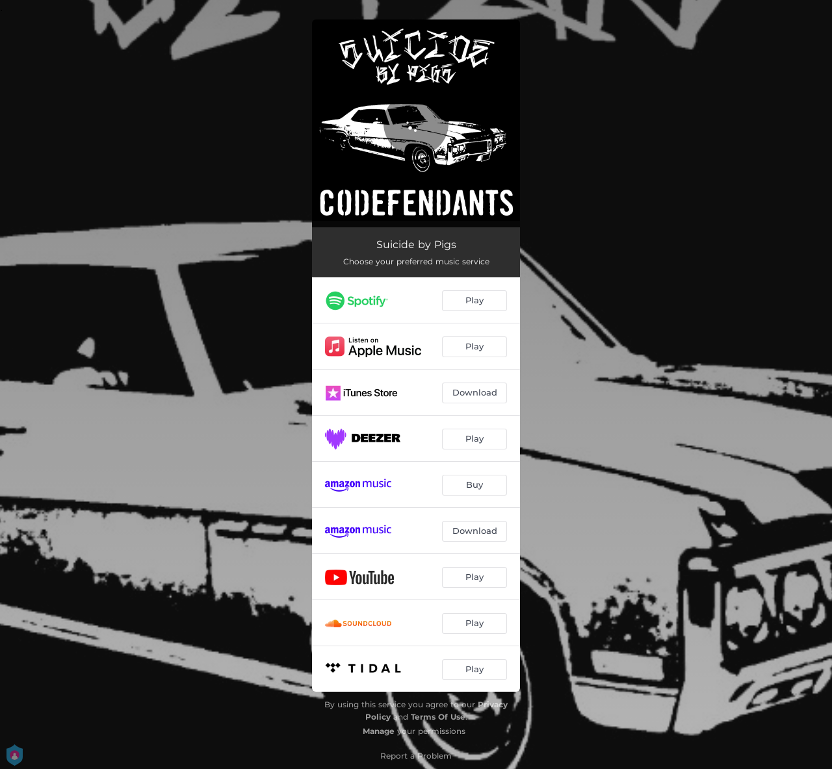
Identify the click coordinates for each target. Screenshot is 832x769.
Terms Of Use (438, 717)
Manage (379, 731)
